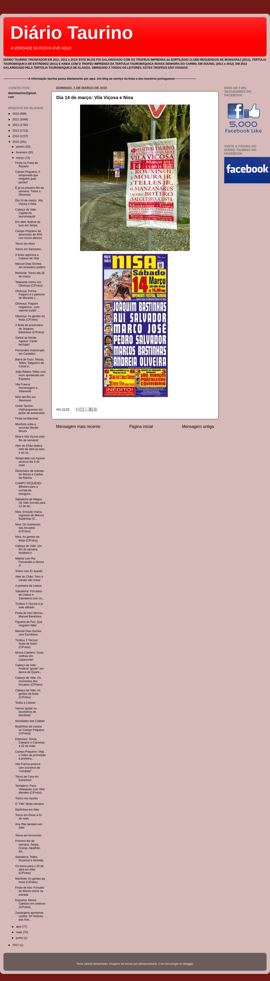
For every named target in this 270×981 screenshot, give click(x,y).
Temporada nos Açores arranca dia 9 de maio (30, 462)
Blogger (188, 963)
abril (19, 926)
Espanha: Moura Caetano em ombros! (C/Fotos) (30, 904)
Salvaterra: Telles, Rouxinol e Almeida (29, 858)
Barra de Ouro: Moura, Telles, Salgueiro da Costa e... (29, 363)
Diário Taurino (71, 32)
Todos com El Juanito (29, 571)
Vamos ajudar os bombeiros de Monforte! (26, 712)
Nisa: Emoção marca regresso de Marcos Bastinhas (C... (29, 515)
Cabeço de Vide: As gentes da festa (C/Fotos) (27, 694)
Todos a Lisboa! (25, 702)
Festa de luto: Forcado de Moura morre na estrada (29, 891)
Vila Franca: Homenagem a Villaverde (26, 388)
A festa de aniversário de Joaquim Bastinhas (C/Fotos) (29, 329)
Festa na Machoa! (26, 418)
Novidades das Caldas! (30, 721)
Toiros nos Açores (26, 798)
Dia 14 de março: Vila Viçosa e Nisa (94, 97)
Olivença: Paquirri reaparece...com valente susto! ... (27, 307)
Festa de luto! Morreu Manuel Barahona (29, 614)
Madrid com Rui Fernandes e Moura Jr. (29, 562)
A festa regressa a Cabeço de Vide (27, 256)
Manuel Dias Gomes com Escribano (28, 633)
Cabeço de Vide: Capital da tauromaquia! (25, 213)
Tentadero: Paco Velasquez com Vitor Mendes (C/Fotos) (30, 789)
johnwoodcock (148, 963)
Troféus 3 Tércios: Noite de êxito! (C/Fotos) (26, 644)
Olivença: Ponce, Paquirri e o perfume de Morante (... (30, 294)
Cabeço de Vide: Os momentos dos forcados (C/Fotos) (28, 681)
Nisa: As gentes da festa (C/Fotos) (27, 538)
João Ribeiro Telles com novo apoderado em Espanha (30, 375)
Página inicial (141, 426)
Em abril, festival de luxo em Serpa (27, 223)
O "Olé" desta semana (29, 803)
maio (19, 932)
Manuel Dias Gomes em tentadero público (30, 265)
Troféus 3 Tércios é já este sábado (29, 605)
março (20, 157)
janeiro (20, 146)
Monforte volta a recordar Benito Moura (26, 428)
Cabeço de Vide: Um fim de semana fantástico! (28, 549)
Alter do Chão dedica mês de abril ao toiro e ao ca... (30, 449)
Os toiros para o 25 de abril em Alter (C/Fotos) (29, 870)
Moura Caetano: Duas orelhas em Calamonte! (29, 656)
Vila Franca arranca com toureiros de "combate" (27, 767)
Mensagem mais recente (78, 426)
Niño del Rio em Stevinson (25, 398)
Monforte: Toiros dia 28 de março (29, 274)
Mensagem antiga (198, 426)
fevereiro (22, 152)
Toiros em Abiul (25, 243)
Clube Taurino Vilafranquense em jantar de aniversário (30, 409)
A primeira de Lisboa (28, 585)
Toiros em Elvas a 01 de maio (28, 816)
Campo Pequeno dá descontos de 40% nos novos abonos (28, 235)
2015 (16, 141)
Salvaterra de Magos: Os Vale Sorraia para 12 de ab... (30, 503)
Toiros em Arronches (28, 835)
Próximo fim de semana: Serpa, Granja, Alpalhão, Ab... (28, 846)
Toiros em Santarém (28, 249)
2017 (16, 945)
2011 (16, 119)
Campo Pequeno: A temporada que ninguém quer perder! (27, 177)
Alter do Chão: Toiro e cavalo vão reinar (29, 578)
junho (20, 938)
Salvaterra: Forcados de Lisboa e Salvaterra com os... (29, 595)
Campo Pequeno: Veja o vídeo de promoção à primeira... (30, 755)
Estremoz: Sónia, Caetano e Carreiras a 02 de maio (29, 743)
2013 (16, 130)
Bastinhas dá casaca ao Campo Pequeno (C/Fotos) (29, 730)
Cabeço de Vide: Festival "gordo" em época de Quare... (29, 669)
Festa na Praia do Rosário (26, 164)
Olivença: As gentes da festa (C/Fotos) (30, 318)
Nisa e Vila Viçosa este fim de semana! (29, 438)
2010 (16, 113)
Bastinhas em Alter (27, 809)
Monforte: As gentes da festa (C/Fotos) (30, 880)
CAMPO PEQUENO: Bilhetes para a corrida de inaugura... (28, 488)
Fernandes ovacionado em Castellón (29, 352)
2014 (16, 136)
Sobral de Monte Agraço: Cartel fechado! (26, 341)
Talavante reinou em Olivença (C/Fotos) (29, 284)
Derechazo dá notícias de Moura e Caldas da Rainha (29, 474)
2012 (16, 125)
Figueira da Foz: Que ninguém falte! (28, 623)
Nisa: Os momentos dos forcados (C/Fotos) (27, 528)
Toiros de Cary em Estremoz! (26, 778)
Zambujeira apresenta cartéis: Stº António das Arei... (29, 916)
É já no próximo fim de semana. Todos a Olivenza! (29, 191)
